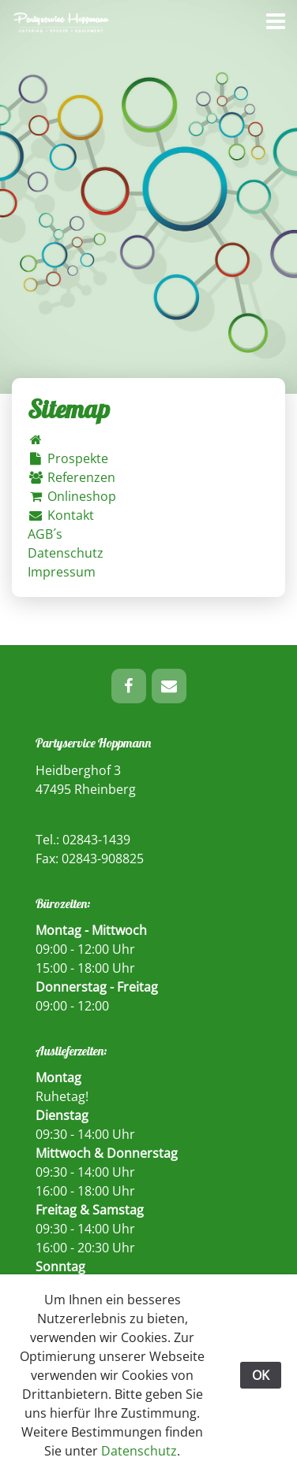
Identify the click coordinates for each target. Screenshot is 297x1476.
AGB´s (45, 534)
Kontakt (61, 515)
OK (260, 1375)
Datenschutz (65, 553)
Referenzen (71, 477)
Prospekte (68, 458)
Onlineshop (72, 496)
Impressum (62, 571)
